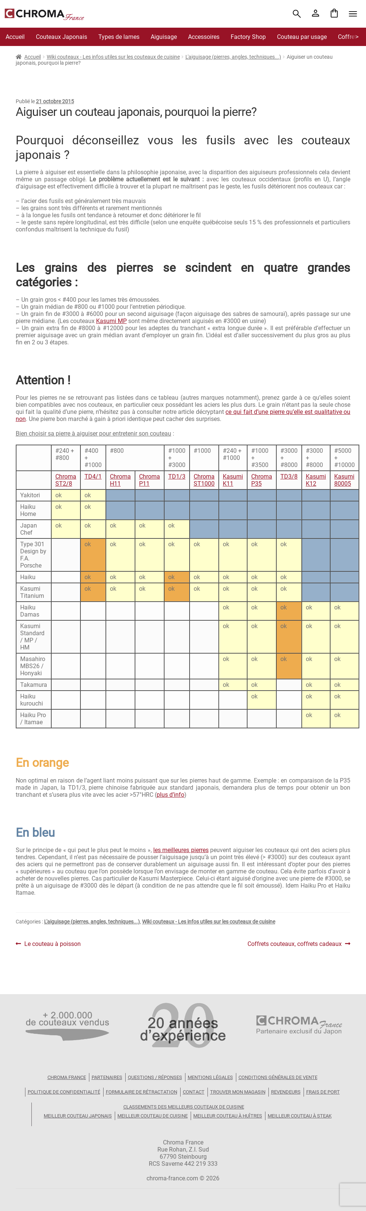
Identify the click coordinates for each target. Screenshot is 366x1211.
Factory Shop (248, 36)
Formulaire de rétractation (141, 1092)
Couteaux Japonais (61, 36)
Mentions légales (210, 1077)
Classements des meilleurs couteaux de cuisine (183, 1107)
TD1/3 (176, 476)
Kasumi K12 (316, 480)
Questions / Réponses (155, 1077)
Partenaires (107, 1077)
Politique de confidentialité (64, 1092)
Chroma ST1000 (204, 480)
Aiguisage (164, 36)
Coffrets (348, 36)
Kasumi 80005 (344, 480)
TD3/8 (289, 476)
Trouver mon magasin (237, 1092)
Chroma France (66, 1077)
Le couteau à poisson (52, 943)
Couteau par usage (302, 36)
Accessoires (203, 36)
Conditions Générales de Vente (278, 1077)
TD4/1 (93, 476)
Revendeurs (286, 1092)
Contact (193, 1092)
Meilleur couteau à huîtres (227, 1116)
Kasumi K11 (233, 480)
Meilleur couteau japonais (78, 1116)
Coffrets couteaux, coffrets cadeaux (294, 943)
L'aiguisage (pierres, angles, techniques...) (233, 57)
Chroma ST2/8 (65, 480)
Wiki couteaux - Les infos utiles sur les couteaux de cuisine (113, 57)
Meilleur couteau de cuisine (152, 1116)
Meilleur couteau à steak (300, 1116)
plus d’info (170, 794)
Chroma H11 (120, 480)
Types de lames (118, 36)
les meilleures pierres (181, 850)
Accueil (15, 36)
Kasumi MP (111, 321)
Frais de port (323, 1092)
